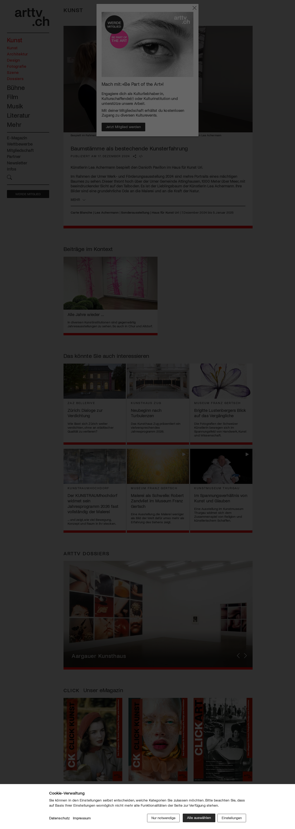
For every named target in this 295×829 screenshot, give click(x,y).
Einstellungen (231, 818)
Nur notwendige (160, 818)
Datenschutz (59, 818)
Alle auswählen (197, 818)
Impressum (82, 818)
